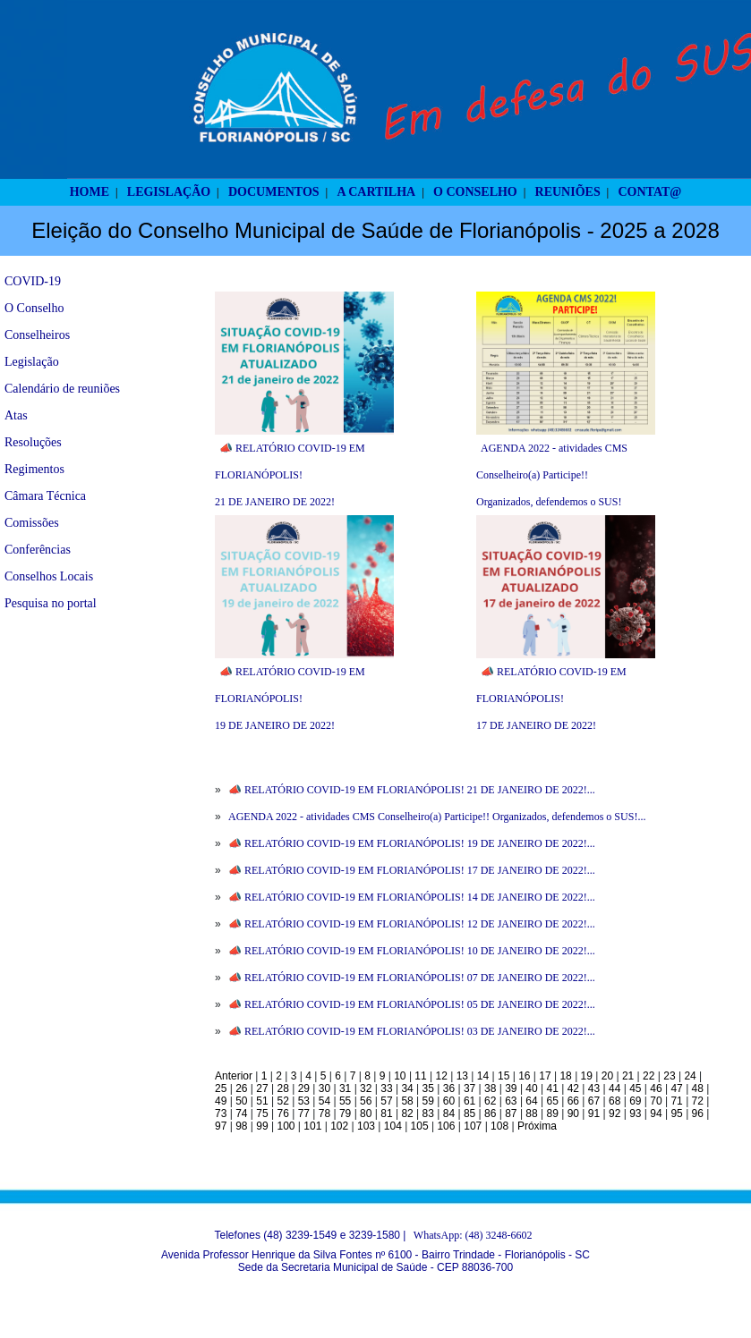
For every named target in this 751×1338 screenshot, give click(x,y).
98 (241, 1126)
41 (553, 1088)
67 (594, 1101)
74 (241, 1113)
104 (393, 1126)
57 (386, 1101)
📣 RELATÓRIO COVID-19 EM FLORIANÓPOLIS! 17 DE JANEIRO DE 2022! (551, 698)
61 (469, 1101)
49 (220, 1101)
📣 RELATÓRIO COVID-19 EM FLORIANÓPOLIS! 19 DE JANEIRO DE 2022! (290, 698)
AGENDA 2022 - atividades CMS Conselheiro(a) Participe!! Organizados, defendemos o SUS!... (436, 816)
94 (655, 1113)
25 (220, 1088)
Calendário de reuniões (62, 388)
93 (635, 1113)
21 (628, 1076)
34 (407, 1088)
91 (594, 1113)
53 (304, 1101)
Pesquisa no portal (50, 603)
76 (282, 1113)
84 (449, 1113)
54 (324, 1101)
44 (614, 1088)
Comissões (31, 522)
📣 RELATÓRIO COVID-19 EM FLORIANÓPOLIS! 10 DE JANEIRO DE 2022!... (411, 950)
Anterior (233, 1076)
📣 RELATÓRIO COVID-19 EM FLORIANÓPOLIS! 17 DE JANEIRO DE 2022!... (411, 870)
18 (565, 1076)
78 (324, 1113)
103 (366, 1126)
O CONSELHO (475, 192)
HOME (89, 192)
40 (531, 1088)
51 (262, 1101)
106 (446, 1126)
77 (304, 1113)
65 (553, 1101)
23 (669, 1076)
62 (490, 1101)
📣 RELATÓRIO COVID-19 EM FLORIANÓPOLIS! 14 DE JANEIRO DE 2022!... (411, 897)
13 (462, 1076)
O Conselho (34, 308)
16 (524, 1076)
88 (531, 1113)
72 (698, 1101)
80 (365, 1113)
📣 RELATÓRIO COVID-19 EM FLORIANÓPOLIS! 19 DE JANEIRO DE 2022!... (411, 843)
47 (676, 1088)
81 (386, 1113)
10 (399, 1076)
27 (262, 1088)
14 (483, 1076)
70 (655, 1101)
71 (676, 1101)
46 (655, 1088)
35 (428, 1088)
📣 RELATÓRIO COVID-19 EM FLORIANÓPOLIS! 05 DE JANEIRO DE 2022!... (411, 1004)
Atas (16, 415)
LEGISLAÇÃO (168, 192)
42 (573, 1088)
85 (469, 1113)
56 (365, 1101)
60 (449, 1101)
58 (407, 1101)
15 (503, 1076)
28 (282, 1088)
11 (420, 1076)
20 (607, 1076)
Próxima (537, 1126)
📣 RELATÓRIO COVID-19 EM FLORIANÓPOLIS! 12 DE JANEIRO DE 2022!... (411, 924)
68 (614, 1101)
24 (690, 1076)
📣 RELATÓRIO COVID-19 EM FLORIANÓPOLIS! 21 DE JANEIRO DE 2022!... (411, 789)
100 (285, 1126)
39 (510, 1088)
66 (573, 1101)
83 (428, 1113)
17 (544, 1076)
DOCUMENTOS (274, 192)
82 (407, 1113)
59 (428, 1101)
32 (365, 1088)
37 (469, 1088)
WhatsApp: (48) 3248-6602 (473, 1235)
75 (262, 1113)
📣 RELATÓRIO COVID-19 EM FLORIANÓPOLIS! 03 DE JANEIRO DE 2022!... (411, 1031)
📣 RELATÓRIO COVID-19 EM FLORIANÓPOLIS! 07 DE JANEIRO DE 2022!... (411, 977)
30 (324, 1088)
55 (345, 1101)
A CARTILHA (376, 192)
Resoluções (33, 442)
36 (449, 1088)
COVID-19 (32, 281)
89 (553, 1113)
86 (490, 1113)
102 (339, 1126)
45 (635, 1088)
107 (473, 1126)
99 (262, 1126)
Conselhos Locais (48, 576)
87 (510, 1113)
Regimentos (34, 469)
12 (442, 1076)
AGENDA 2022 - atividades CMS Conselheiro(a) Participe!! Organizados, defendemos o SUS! (551, 475)
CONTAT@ (650, 192)
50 (241, 1101)
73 (220, 1113)
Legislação (31, 361)
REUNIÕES (568, 192)
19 (587, 1076)
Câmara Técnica (45, 496)
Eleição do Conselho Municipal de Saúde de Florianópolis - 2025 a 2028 (375, 230)
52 (282, 1101)
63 (510, 1101)
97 (220, 1126)
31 (345, 1088)
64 (531, 1101)
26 (241, 1088)
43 (594, 1088)
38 (490, 1088)
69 (635, 1101)
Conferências (37, 549)
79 (345, 1113)
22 (648, 1076)
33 (386, 1088)
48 (698, 1088)
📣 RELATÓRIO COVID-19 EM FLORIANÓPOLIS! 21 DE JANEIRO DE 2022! (290, 475)
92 (614, 1113)
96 (698, 1113)
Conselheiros (37, 335)
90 (573, 1113)
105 (420, 1126)
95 (676, 1113)
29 (304, 1088)
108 (499, 1126)
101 (312, 1126)
